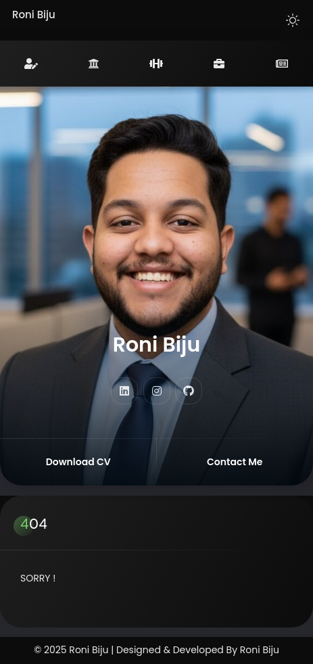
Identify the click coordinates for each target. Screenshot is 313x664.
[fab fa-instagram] (156, 390)
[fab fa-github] (188, 390)
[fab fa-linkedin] (124, 390)
